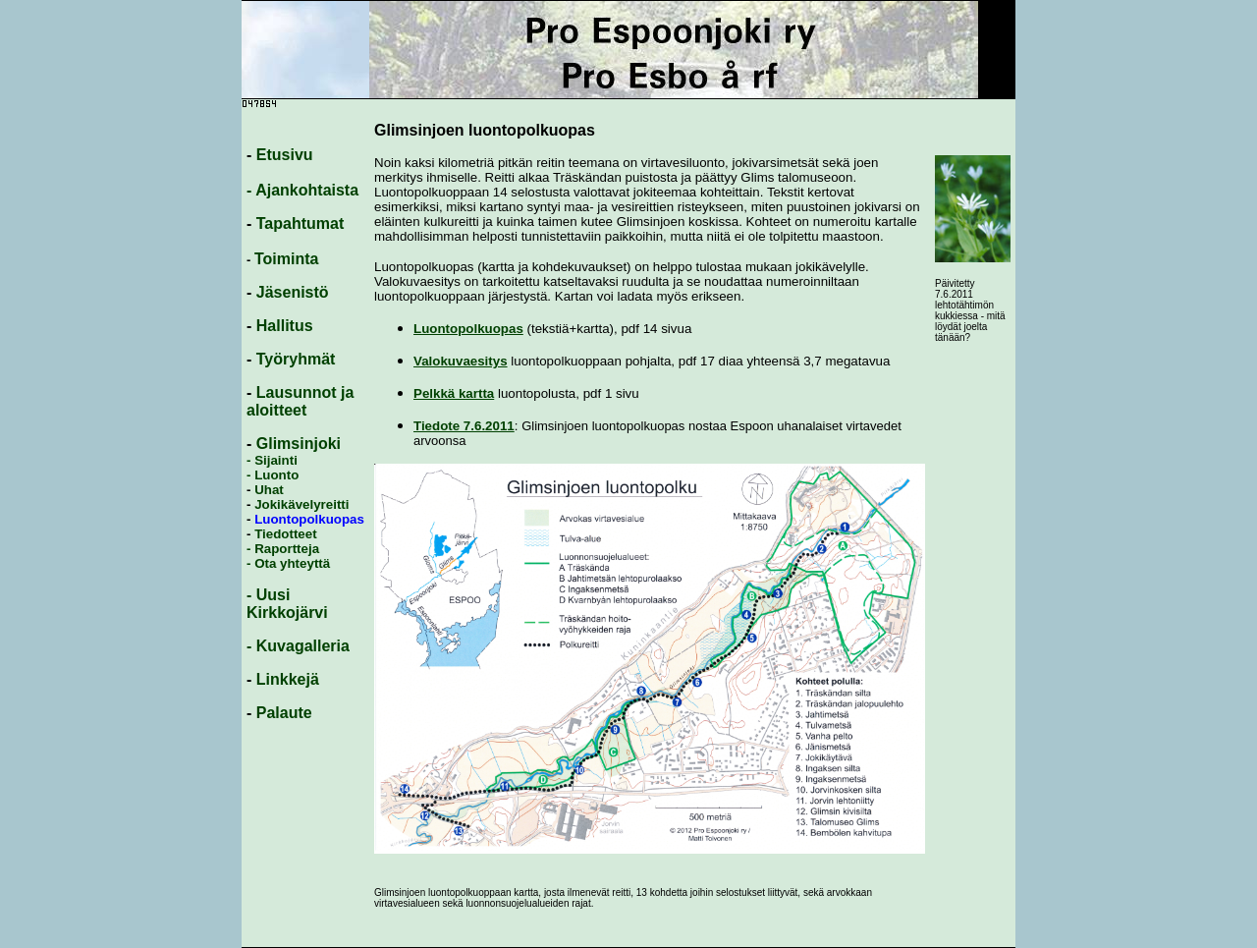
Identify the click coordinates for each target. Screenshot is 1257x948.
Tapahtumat (300, 223)
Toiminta (286, 259)
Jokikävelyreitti (299, 504)
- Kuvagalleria (298, 646)
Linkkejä (287, 679)
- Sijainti (272, 460)
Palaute (284, 712)
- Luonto (272, 475)
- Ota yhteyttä (288, 563)
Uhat (269, 489)
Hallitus (284, 325)
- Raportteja (282, 548)
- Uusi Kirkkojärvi (287, 603)
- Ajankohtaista (302, 190)
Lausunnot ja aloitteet (300, 401)
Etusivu (284, 154)
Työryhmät (296, 359)
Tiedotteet (285, 534)
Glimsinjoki (298, 443)
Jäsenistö (292, 292)
